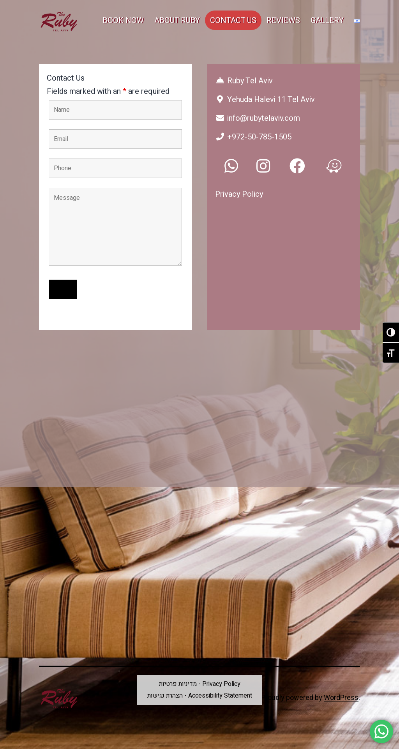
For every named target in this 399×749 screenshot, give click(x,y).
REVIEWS (283, 20)
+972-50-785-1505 (253, 137)
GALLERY (327, 20)
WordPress (341, 698)
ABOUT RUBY (177, 20)
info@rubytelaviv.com (257, 118)
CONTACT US (233, 20)
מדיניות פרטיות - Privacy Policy (199, 684)
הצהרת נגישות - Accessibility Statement (199, 695)
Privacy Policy (239, 194)
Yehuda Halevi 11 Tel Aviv (265, 99)
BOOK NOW (123, 20)
